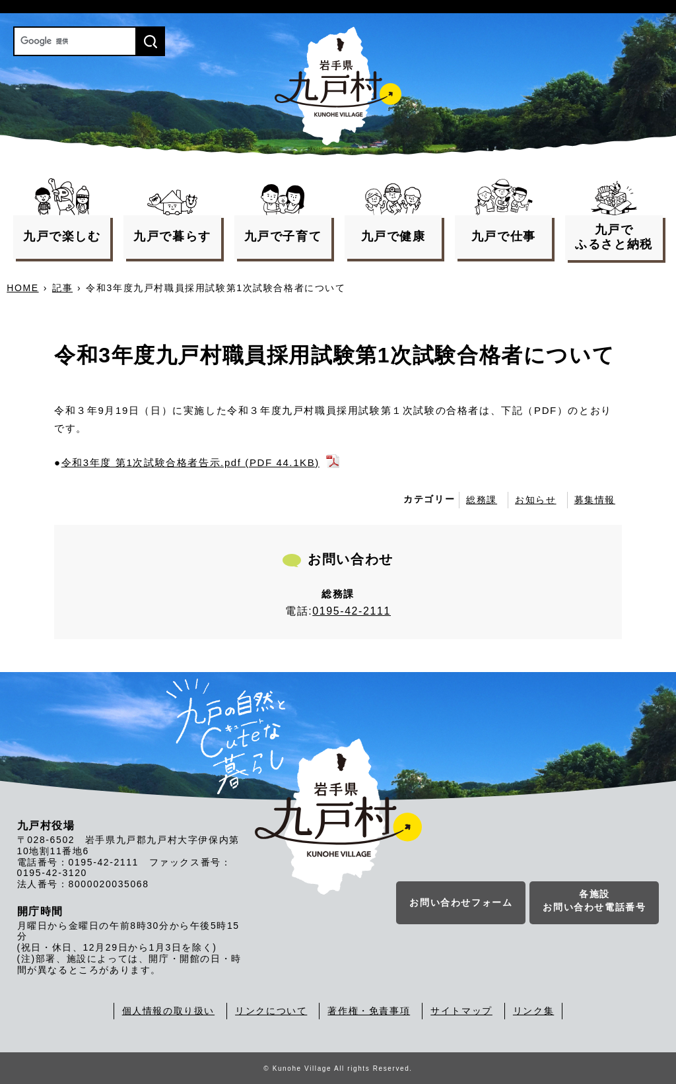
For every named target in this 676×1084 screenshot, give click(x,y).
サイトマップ (461, 1010)
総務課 (481, 499)
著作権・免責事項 (368, 1010)
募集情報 (594, 499)
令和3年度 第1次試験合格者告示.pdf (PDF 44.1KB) (190, 462)
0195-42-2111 (351, 611)
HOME (22, 288)
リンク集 (533, 1010)
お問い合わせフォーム (460, 902)
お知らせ (535, 499)
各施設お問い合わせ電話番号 (594, 900)
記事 (62, 288)
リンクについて (271, 1010)
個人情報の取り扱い (168, 1010)
